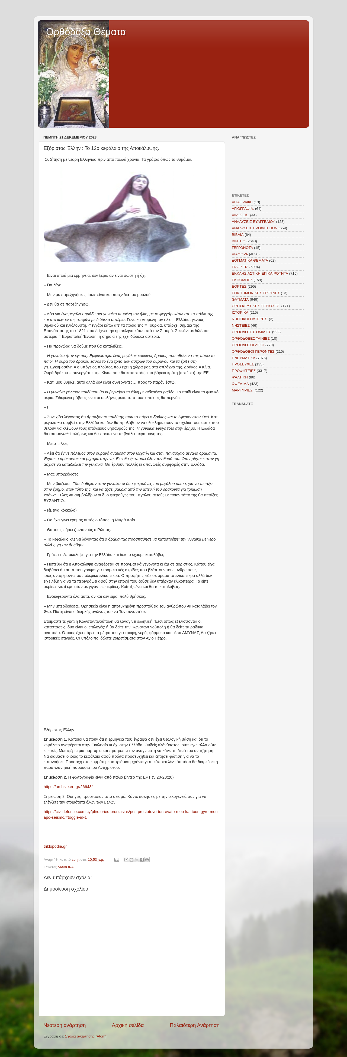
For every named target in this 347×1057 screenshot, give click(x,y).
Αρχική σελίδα (128, 1025)
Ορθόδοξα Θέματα (86, 31)
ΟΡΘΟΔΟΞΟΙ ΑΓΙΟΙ (248, 345)
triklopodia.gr (55, 846)
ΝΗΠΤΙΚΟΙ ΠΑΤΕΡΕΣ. (250, 319)
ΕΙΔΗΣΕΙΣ (240, 267)
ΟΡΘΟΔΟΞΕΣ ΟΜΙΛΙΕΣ (251, 332)
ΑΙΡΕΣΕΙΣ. (240, 215)
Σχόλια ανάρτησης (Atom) (86, 1036)
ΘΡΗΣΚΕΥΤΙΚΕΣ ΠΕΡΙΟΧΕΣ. (256, 306)
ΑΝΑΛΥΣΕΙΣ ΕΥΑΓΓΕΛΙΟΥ (253, 222)
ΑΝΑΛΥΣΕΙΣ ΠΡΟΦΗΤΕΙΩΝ (255, 228)
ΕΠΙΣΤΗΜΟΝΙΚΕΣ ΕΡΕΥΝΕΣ (256, 293)
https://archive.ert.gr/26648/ (68, 787)
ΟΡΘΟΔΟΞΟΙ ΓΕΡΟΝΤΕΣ (253, 351)
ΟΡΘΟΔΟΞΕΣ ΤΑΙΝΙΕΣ (251, 338)
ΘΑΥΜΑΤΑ (240, 299)
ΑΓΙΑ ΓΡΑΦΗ (242, 202)
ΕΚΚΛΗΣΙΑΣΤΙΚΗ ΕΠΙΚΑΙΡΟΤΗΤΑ (260, 273)
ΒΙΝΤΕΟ (238, 241)
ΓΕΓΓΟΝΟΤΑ (242, 248)
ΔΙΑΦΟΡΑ (65, 867)
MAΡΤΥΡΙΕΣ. (242, 390)
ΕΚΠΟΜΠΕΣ (242, 280)
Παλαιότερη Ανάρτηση (195, 1025)
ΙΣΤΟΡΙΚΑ (240, 312)
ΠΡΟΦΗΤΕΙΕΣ (244, 371)
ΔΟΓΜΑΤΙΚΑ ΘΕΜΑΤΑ (250, 260)
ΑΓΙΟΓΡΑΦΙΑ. (243, 209)
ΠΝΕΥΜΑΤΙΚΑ (243, 358)
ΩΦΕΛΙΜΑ (240, 384)
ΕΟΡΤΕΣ (239, 286)
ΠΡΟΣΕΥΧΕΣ (243, 364)
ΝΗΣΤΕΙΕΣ (241, 325)
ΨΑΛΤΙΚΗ (240, 377)
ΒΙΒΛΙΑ (238, 235)
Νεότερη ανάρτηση (64, 1025)
